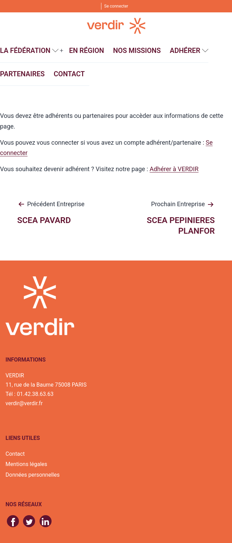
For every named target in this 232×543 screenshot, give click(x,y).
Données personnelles (32, 475)
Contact (69, 74)
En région (86, 50)
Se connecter (116, 6)
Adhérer (185, 50)
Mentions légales (26, 464)
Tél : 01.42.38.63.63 (29, 394)
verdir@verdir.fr (24, 403)
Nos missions (137, 50)
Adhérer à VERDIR (174, 169)
